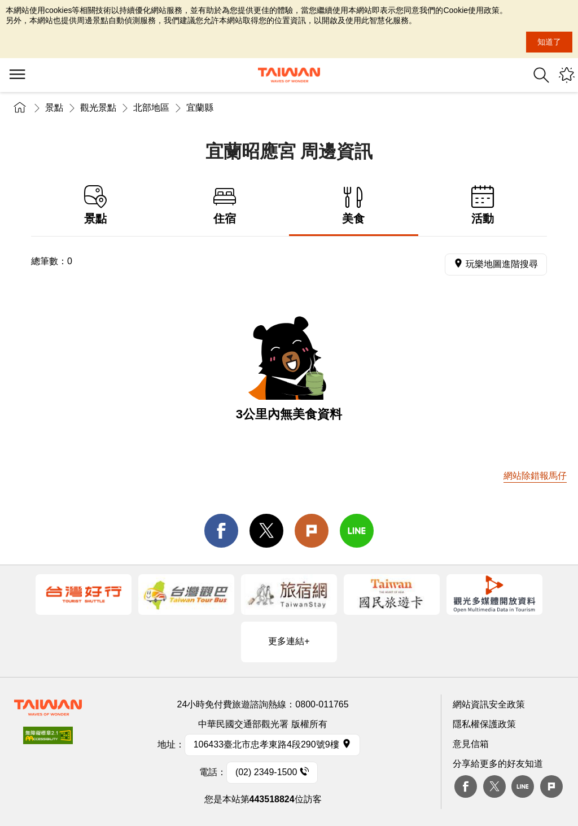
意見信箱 (471, 744)
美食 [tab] (354, 205)
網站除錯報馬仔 (535, 475)
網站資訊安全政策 (489, 704)
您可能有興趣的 (566, 75)
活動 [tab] (483, 205)
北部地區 (151, 107)
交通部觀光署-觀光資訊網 (289, 75)
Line (522, 786)
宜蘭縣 (199, 107)
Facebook (465, 786)
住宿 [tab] (225, 205)
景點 (54, 107)
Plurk (312, 531)
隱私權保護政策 (484, 724)
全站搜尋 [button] (541, 75)
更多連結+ (288, 641)
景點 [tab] (96, 205)
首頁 (19, 107)
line (357, 531)
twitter (266, 531)
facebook (221, 531)
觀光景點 (98, 107)
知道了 (549, 41)
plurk (551, 786)
